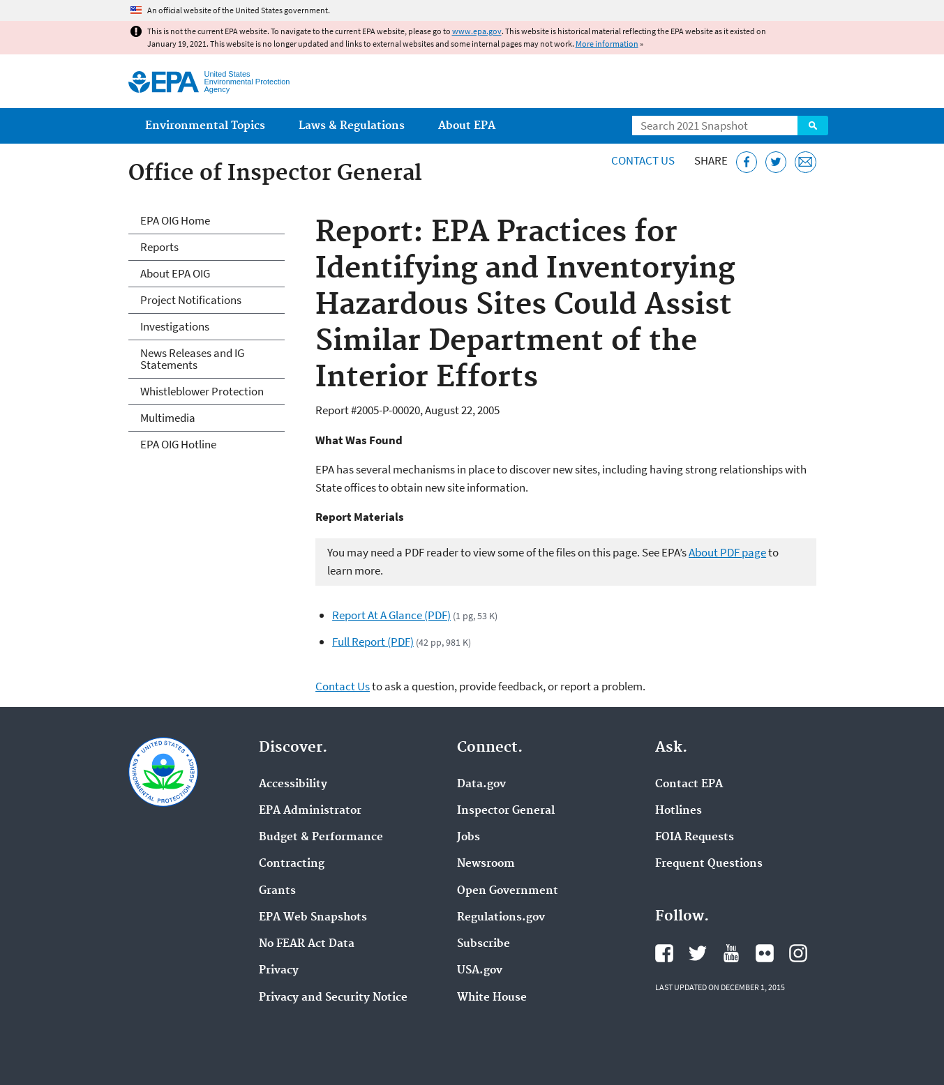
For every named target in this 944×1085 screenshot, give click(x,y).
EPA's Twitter (698, 953)
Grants (277, 891)
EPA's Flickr (765, 953)
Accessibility (293, 784)
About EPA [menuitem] (466, 125)
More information (607, 43)
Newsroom (486, 864)
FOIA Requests (694, 837)
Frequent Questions (709, 864)
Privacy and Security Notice (333, 998)
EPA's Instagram (798, 953)
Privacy (279, 970)
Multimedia (167, 417)
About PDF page (727, 552)
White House (492, 998)
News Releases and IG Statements (192, 358)
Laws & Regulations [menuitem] (352, 125)
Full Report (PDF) (373, 641)
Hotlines (678, 811)
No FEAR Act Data (306, 944)
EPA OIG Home (175, 220)
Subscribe (483, 944)
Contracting (291, 864)
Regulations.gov (501, 917)
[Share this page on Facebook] (747, 162)
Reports (159, 247)
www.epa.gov (477, 31)
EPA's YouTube (731, 953)
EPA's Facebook (664, 953)
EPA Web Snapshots (313, 917)
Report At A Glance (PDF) (391, 615)
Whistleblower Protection (202, 391)
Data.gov (481, 784)
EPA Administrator (310, 811)
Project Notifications (190, 300)
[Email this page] (805, 162)
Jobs (468, 837)
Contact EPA (689, 784)
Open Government (507, 891)
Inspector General (506, 811)
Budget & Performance (321, 837)
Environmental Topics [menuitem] (205, 125)
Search (812, 125)
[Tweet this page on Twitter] (776, 162)
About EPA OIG (175, 273)
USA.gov (479, 970)
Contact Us (643, 160)
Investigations (174, 326)
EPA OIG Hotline (178, 444)
